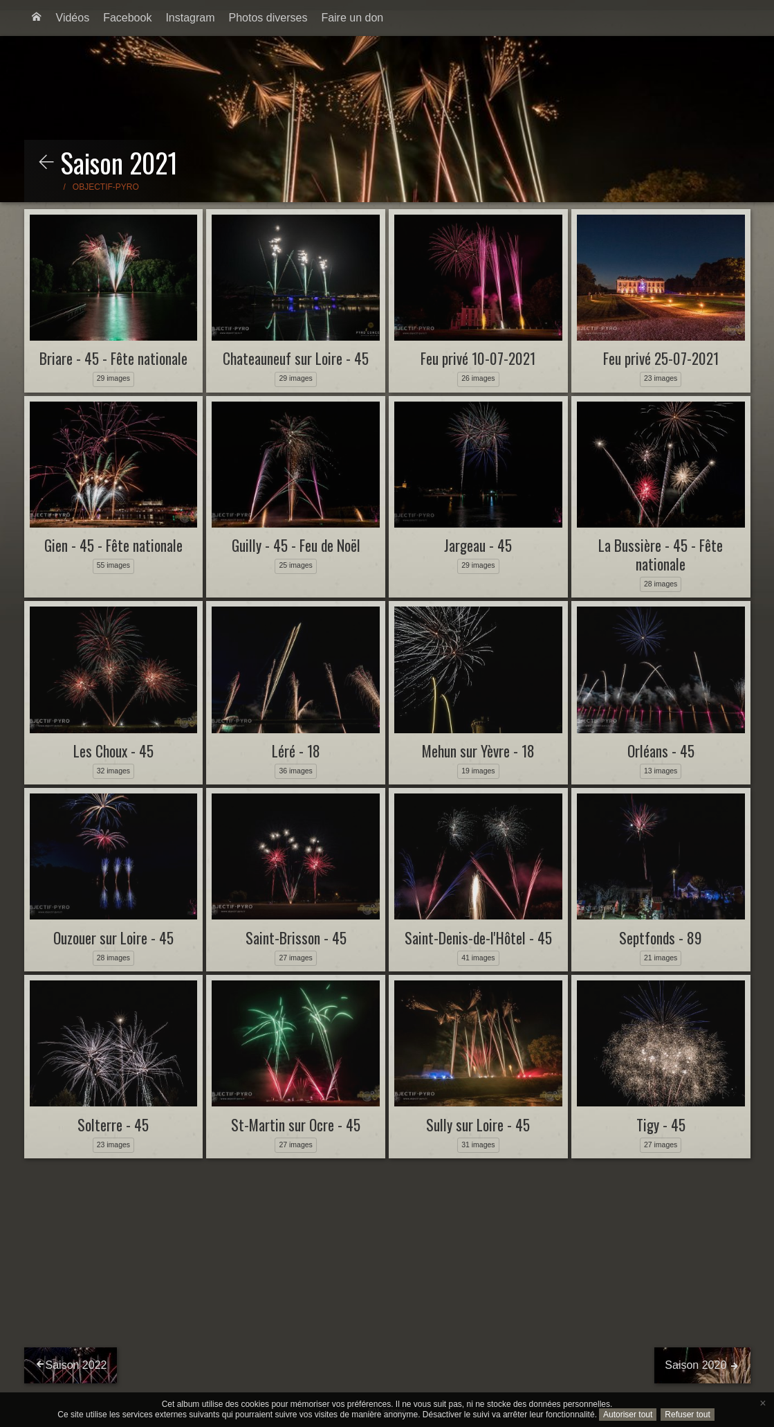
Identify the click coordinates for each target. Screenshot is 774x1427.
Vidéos (73, 18)
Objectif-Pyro (106, 187)
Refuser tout (687, 1414)
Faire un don (352, 18)
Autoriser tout (627, 1414)
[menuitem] (36, 18)
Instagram (189, 18)
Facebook (127, 18)
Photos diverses (268, 18)
